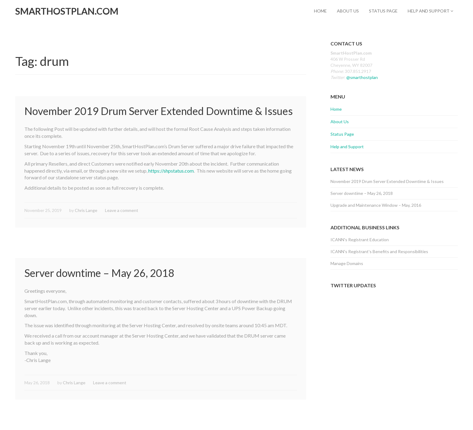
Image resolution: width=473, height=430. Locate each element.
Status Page (383, 10)
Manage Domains (346, 263)
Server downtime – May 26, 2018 (99, 273)
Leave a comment (121, 210)
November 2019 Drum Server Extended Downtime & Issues (158, 111)
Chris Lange (86, 210)
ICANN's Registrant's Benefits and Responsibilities (379, 251)
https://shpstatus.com (171, 171)
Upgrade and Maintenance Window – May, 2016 (375, 205)
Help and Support (430, 10)
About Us (348, 10)
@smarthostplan (362, 77)
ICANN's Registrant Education (359, 239)
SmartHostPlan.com (66, 10)
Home (320, 10)
